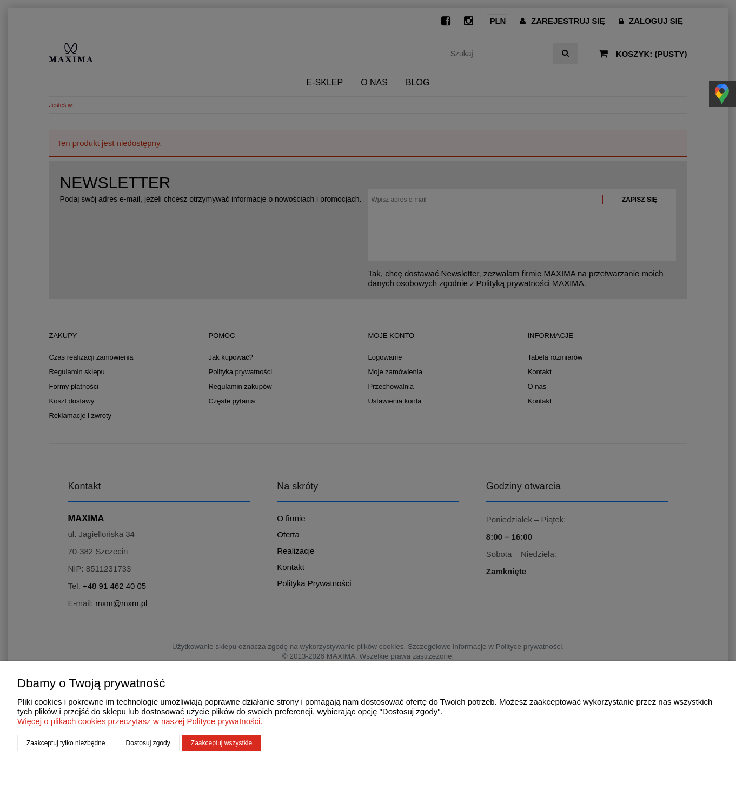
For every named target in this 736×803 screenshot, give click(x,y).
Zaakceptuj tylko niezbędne (65, 743)
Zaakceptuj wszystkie (221, 743)
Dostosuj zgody (148, 743)
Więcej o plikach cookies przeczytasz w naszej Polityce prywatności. (140, 721)
